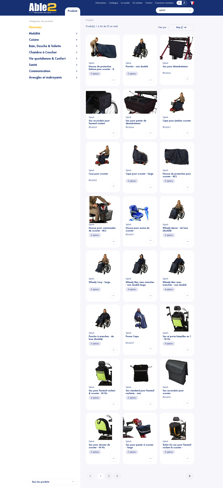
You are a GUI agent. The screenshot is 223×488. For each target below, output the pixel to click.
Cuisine (34, 39)
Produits (72, 11)
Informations (101, 3)
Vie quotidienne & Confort (47, 58)
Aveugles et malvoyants (45, 77)
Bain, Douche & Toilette (45, 46)
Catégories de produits (41, 21)
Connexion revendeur (164, 3)
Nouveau (35, 27)
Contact (148, 3)
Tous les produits (40, 482)
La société (125, 3)
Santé (33, 64)
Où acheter (137, 3)
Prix (179, 27)
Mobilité (34, 33)
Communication (39, 71)
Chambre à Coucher (43, 52)
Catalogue (113, 3)
